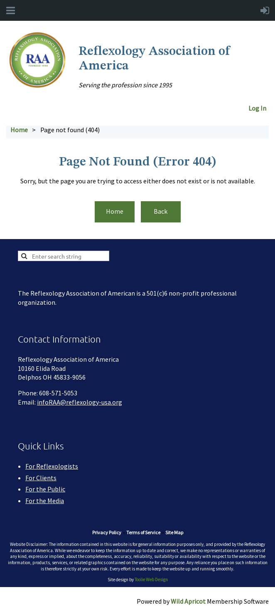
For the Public (45, 489)
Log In (258, 108)
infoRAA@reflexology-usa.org (79, 402)
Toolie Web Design (151, 579)
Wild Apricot (188, 601)
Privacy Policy (106, 532)
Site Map (174, 532)
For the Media (44, 500)
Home (19, 130)
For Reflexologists (51, 466)
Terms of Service (143, 532)
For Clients (40, 478)
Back (160, 211)
